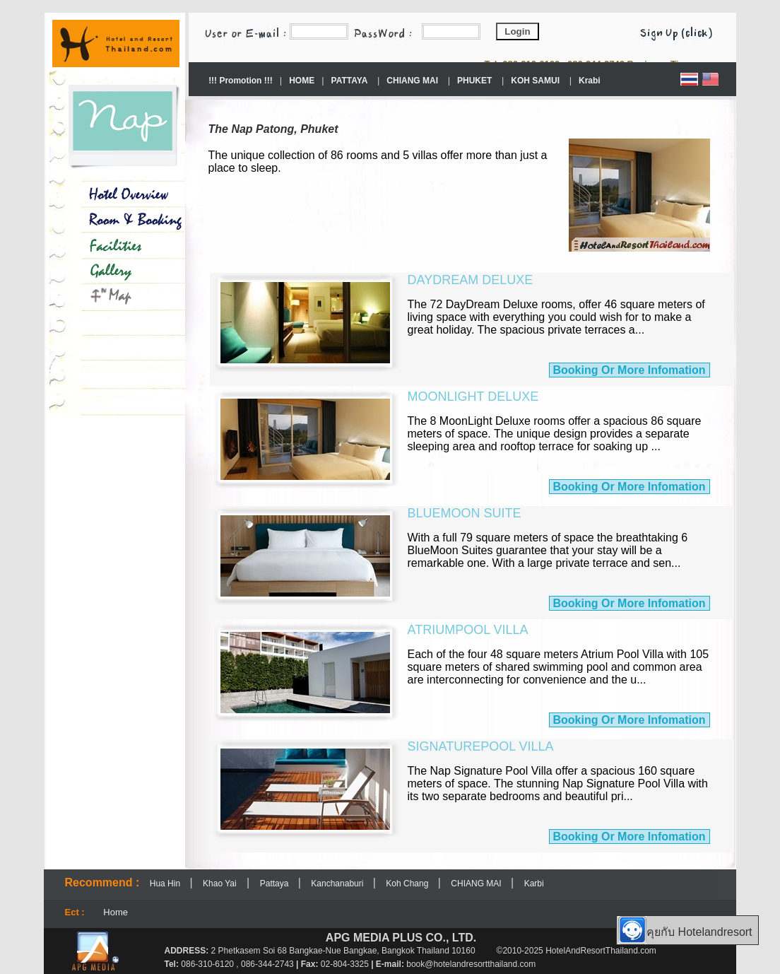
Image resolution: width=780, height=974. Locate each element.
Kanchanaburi (338, 883)
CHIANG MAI (477, 883)
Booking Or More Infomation (629, 370)
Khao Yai (220, 883)
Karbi (534, 883)
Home (115, 912)
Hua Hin (166, 883)
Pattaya (275, 883)
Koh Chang (408, 883)
